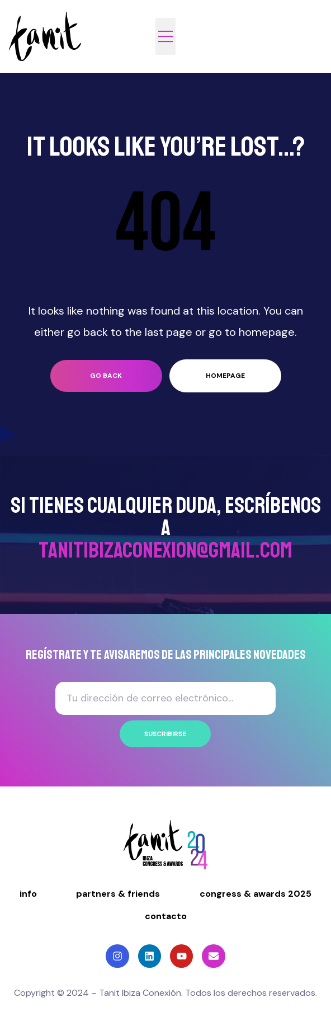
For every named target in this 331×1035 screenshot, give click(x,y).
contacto (166, 916)
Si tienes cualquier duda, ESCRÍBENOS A (166, 527)
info (28, 894)
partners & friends (118, 894)
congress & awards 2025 (255, 894)
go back (106, 375)
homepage (225, 375)
